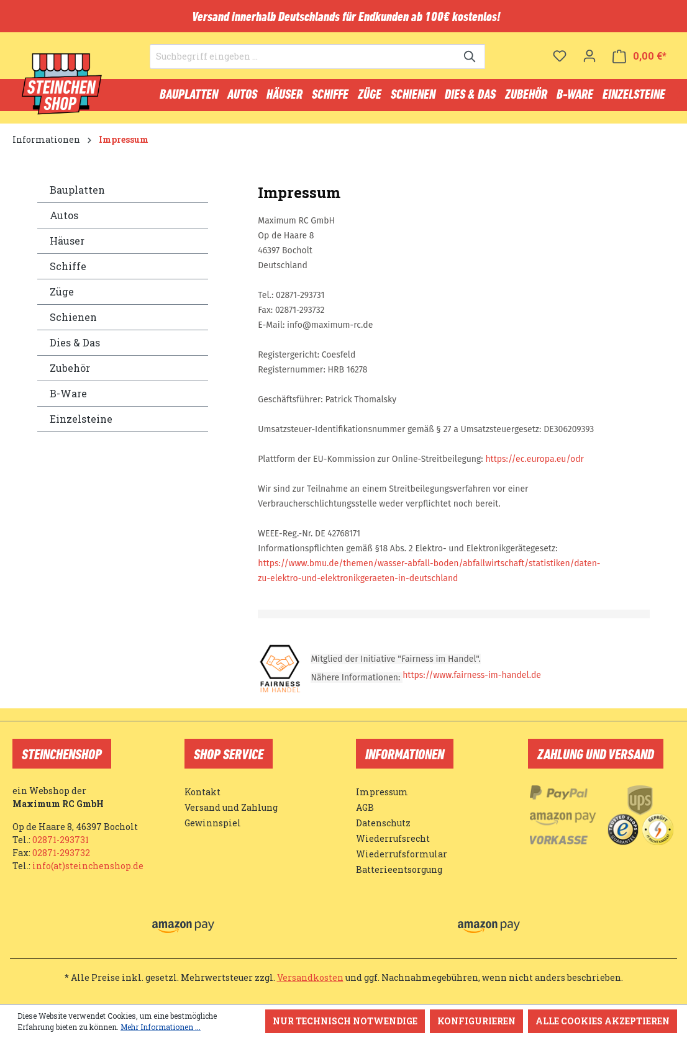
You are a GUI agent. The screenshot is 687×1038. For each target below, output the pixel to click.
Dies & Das (75, 342)
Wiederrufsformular (401, 854)
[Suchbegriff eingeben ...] (303, 56)
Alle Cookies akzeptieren (602, 1021)
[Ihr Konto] (589, 55)
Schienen (73, 316)
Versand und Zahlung (231, 807)
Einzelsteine (81, 418)
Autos (64, 215)
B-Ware (68, 393)
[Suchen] (470, 56)
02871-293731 (60, 840)
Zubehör (70, 367)
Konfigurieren (476, 1021)
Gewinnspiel (212, 823)
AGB (365, 807)
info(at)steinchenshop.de (87, 866)
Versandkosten (310, 977)
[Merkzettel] (560, 55)
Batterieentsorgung (399, 869)
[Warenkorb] (639, 56)
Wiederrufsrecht (393, 838)
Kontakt (202, 792)
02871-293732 (61, 853)
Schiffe (68, 266)
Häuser (67, 240)
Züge (62, 291)
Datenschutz (383, 823)
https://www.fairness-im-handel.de (472, 675)
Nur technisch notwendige (345, 1021)
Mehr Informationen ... (161, 1027)
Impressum (382, 792)
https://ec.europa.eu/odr (534, 459)
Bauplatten (77, 189)
